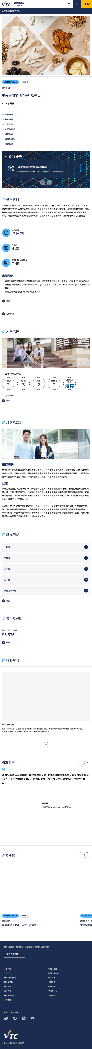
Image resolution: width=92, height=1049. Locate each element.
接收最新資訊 (14, 954)
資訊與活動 (8, 982)
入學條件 (7, 124)
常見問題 (51, 995)
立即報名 (86, 4)
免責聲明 (51, 982)
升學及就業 (8, 129)
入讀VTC (7, 973)
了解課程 (7, 969)
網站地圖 (51, 978)
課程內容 (7, 134)
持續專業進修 (9, 995)
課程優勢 (7, 114)
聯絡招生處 (52, 969)
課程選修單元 (10, 591)
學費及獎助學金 (10, 978)
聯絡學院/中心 (53, 973)
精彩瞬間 (7, 144)
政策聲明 (51, 987)
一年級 (7, 547)
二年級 (7, 558)
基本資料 (7, 119)
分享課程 (8, 103)
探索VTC (7, 991)
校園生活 (7, 987)
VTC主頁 (7, 1000)
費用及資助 (8, 139)
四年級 (7, 580)
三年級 (7, 569)
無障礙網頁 (52, 991)
